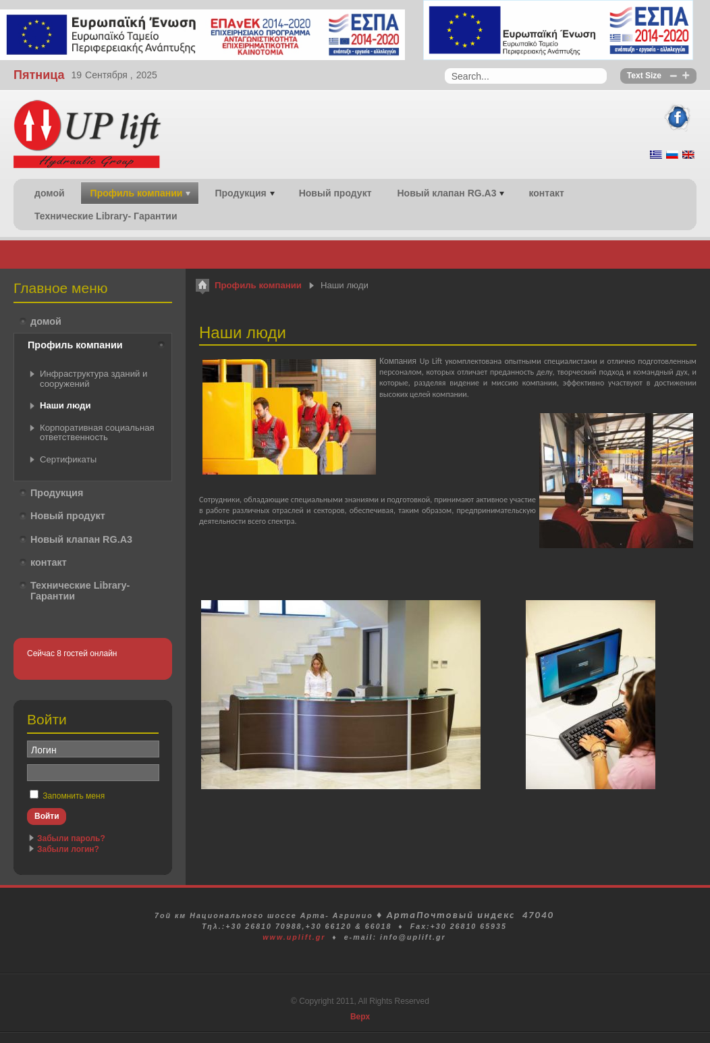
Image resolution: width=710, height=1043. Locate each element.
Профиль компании (258, 285)
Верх (360, 1016)
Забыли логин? (68, 849)
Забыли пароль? (71, 838)
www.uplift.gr (294, 937)
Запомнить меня (74, 796)
